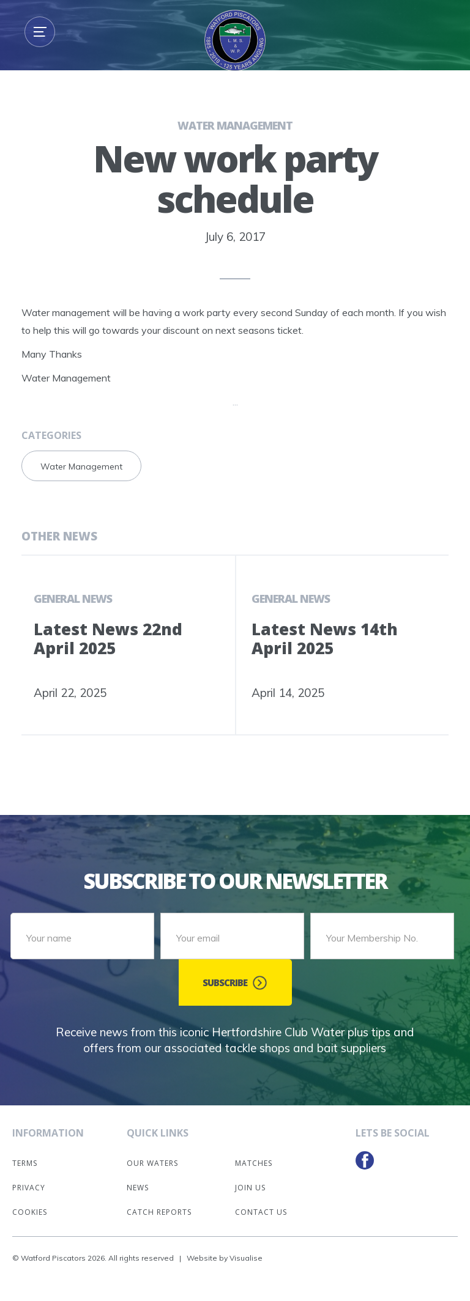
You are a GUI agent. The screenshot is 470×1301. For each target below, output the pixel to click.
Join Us (250, 1187)
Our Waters (152, 1163)
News (138, 1187)
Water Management (235, 125)
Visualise (246, 1257)
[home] (235, 40)
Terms (24, 1163)
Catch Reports (159, 1212)
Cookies (29, 1212)
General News (73, 598)
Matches (253, 1163)
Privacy (28, 1187)
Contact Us (261, 1212)
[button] (39, 32)
